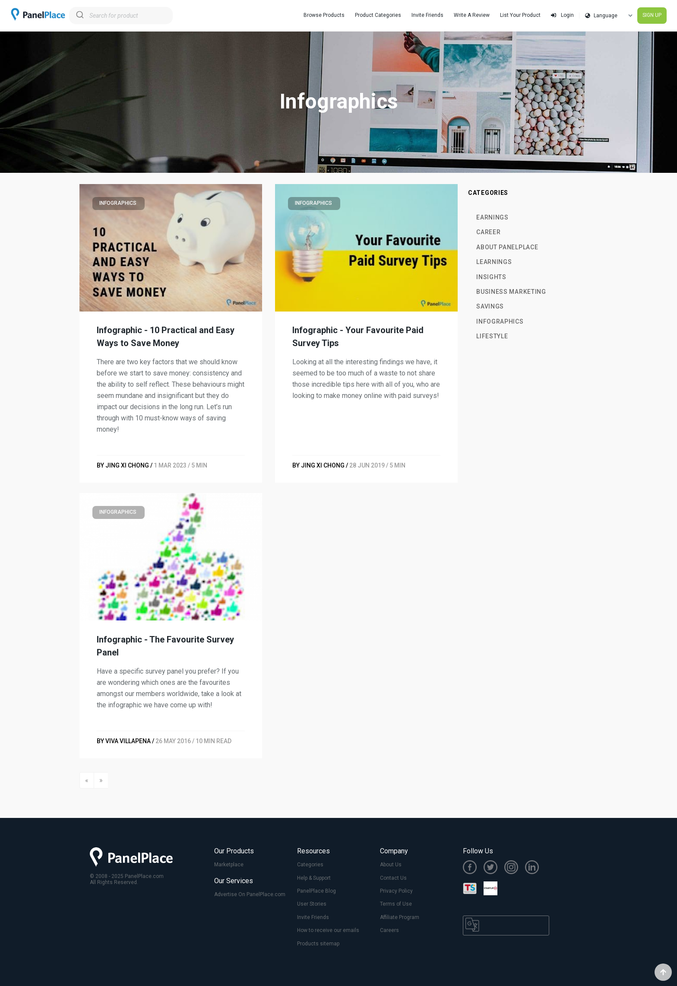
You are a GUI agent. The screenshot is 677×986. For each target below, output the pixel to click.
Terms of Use (396, 904)
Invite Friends (427, 15)
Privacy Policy (396, 891)
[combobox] (121, 15)
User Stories (311, 904)
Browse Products (324, 15)
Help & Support (314, 878)
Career (488, 232)
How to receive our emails (328, 930)
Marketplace (229, 865)
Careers (389, 930)
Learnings (494, 261)
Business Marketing (511, 291)
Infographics (499, 321)
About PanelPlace (507, 247)
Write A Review (472, 15)
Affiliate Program (399, 917)
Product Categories (378, 15)
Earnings (492, 217)
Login (562, 15)
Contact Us (393, 878)
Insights (491, 277)
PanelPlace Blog (316, 891)
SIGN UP (651, 15)
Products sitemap (318, 944)
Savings (490, 306)
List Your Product (520, 15)
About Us (391, 865)
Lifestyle (492, 336)
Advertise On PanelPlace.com (249, 894)
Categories (310, 865)
